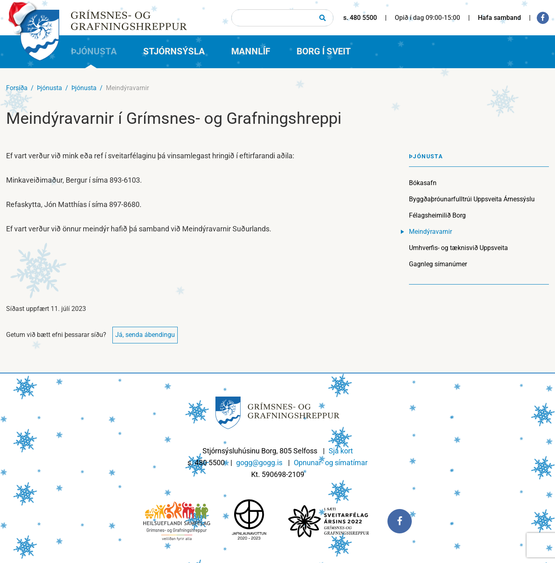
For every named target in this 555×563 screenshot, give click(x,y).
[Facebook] (543, 18)
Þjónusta (49, 88)
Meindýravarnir (127, 88)
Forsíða (17, 88)
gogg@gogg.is (259, 462)
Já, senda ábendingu (145, 335)
